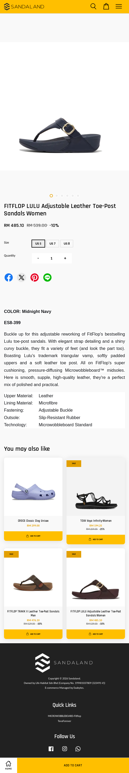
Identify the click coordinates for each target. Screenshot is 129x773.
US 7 (53, 243)
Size (6, 242)
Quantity (9, 255)
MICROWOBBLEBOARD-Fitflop (64, 716)
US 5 (38, 243)
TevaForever (64, 721)
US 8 (67, 243)
